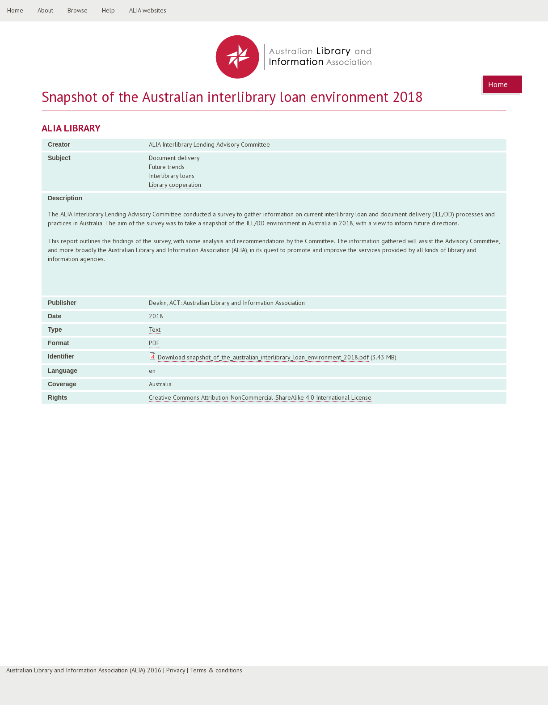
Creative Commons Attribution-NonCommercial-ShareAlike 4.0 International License (260, 397)
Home (15, 10)
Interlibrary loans (171, 176)
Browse (77, 10)
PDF (154, 343)
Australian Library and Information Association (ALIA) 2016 (83, 670)
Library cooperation (175, 185)
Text (154, 329)
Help (108, 10)
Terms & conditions (216, 670)
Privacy (175, 670)
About (45, 10)
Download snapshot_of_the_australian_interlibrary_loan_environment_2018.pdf (263, 357)
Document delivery (174, 158)
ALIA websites (147, 10)
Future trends (167, 167)
